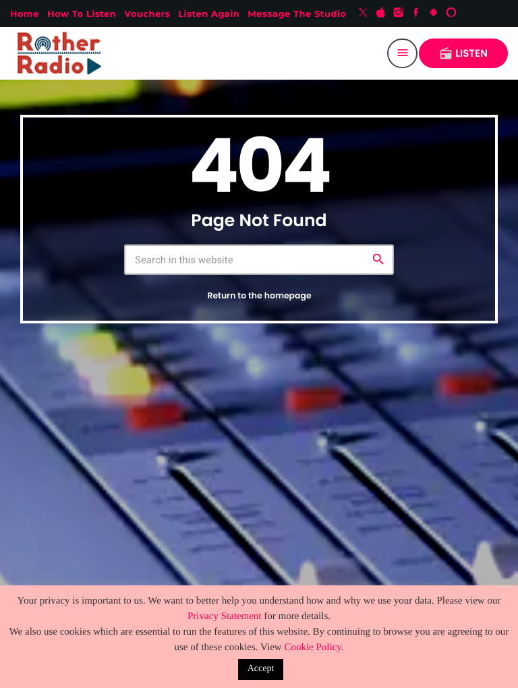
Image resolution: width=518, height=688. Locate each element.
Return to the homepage (259, 296)
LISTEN (463, 54)
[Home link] (62, 53)
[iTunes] (381, 13)
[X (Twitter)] (362, 13)
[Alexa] (451, 13)
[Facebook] (416, 13)
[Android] (433, 13)
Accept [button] (261, 669)
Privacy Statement (225, 616)
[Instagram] (398, 13)
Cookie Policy (312, 647)
